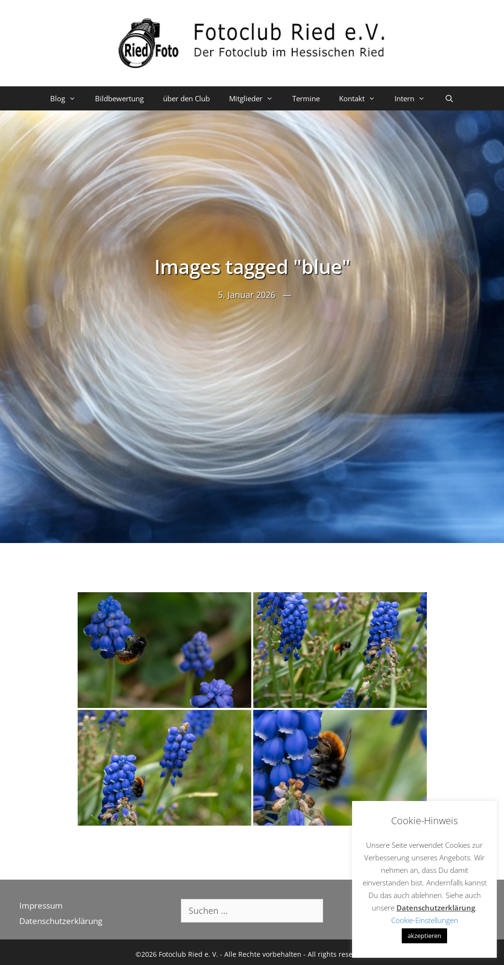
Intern (415, 98)
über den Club (186, 98)
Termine (306, 98)
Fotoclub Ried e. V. (188, 954)
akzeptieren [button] (424, 935)
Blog (67, 98)
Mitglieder (256, 98)
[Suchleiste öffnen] (449, 98)
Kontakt (362, 98)
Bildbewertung (119, 98)
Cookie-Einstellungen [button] (424, 920)
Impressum (41, 905)
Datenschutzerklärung (60, 920)
